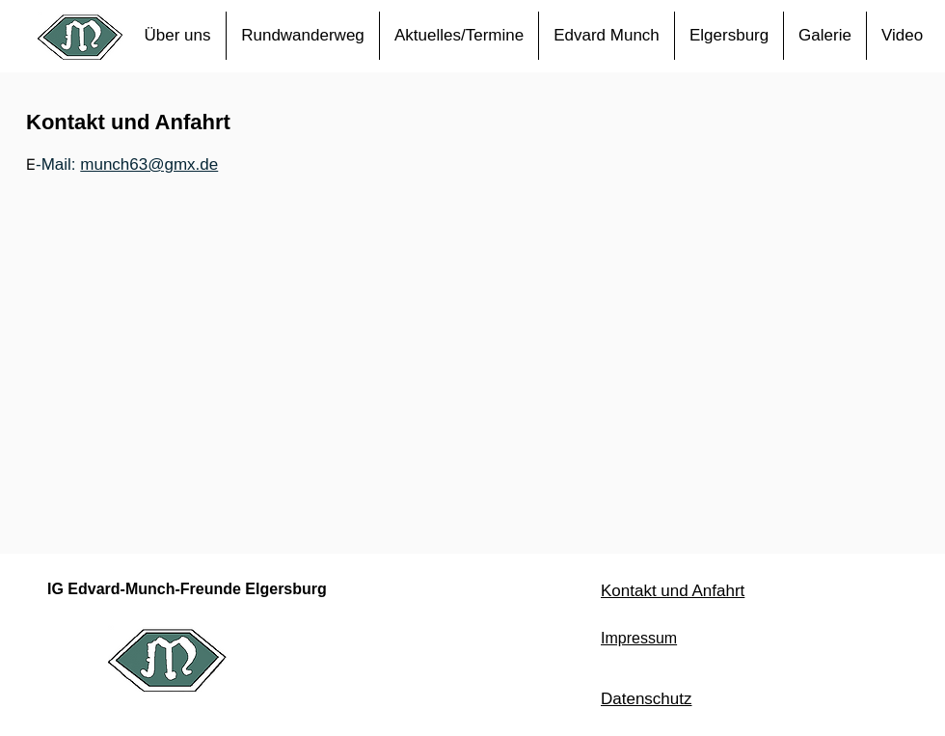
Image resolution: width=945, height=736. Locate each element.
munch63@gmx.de (149, 164)
